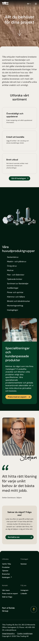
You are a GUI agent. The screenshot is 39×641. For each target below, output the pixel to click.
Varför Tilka (6, 564)
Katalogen (7, 577)
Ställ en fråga (7, 597)
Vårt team (6, 590)
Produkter (6, 567)
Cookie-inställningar (25, 633)
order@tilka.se (10, 630)
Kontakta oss (13, 537)
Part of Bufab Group (8, 609)
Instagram (24, 590)
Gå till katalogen (18, 178)
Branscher (6, 574)
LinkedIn (24, 593)
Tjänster (5, 571)
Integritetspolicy (8, 633)
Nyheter (24, 564)
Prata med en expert (17, 397)
